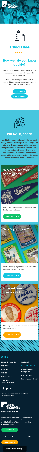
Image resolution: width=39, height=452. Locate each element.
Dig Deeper (5, 366)
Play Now (19, 91)
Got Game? (25, 362)
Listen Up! (4, 369)
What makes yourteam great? (16, 172)
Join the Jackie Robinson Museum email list (16, 437)
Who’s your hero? (16, 229)
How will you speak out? (29, 379)
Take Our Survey (14, 448)
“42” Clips (4, 373)
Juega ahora (19, 96)
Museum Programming (9, 362)
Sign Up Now (9, 442)
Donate (10, 430)
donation (6, 424)
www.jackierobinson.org (9, 412)
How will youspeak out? (12, 290)
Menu (35, 5)
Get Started (12, 216)
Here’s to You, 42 (6, 377)
